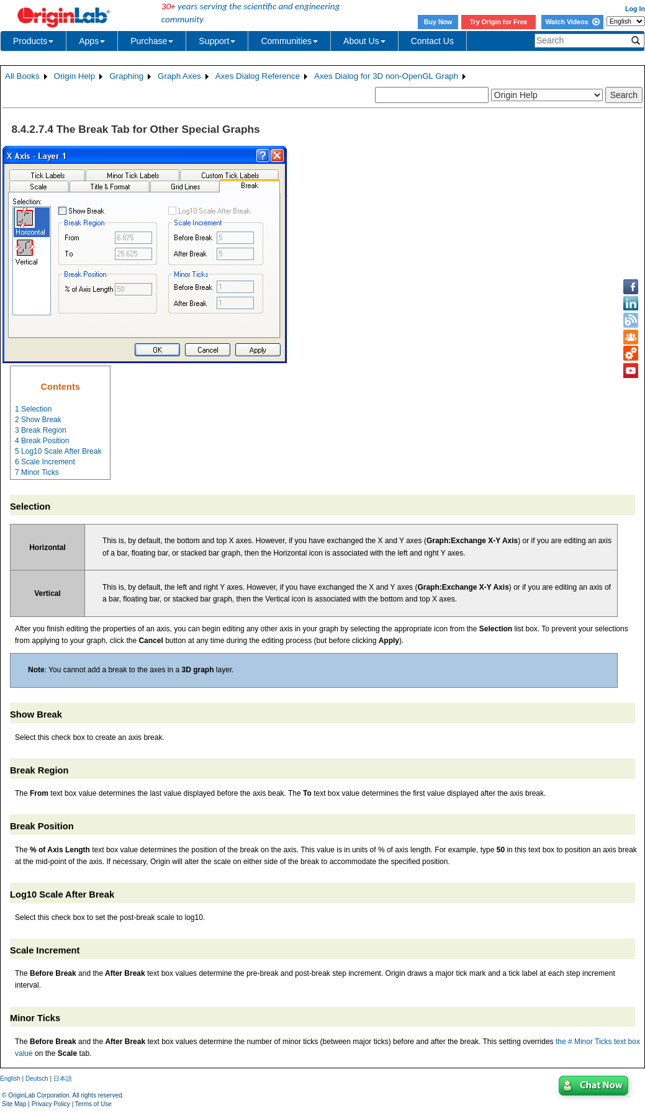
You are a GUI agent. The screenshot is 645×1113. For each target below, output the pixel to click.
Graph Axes (179, 76)
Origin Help (75, 76)
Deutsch (36, 1078)
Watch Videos (572, 21)
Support (217, 41)
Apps (92, 41)
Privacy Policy (51, 1104)
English (10, 1078)
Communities (289, 41)
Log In (635, 8)
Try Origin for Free (499, 21)
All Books (22, 76)
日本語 (62, 1078)
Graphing (126, 76)
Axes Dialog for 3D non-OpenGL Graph (386, 76)
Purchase (151, 41)
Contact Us (432, 41)
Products (33, 41)
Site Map (14, 1104)
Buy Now (438, 21)
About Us (364, 41)
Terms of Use (93, 1104)
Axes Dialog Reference (257, 76)
